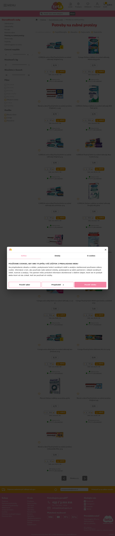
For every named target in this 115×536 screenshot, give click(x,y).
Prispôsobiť (57, 285)
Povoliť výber (24, 285)
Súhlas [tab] (24, 256)
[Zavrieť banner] (105, 249)
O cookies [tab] (91, 256)
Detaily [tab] (57, 256)
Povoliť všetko (90, 285)
